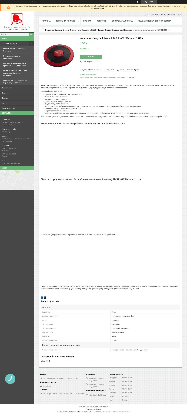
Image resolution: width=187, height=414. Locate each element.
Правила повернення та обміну (154, 21)
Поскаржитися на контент (101, 411)
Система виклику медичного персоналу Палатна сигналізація (15, 73)
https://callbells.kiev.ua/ (11, 163)
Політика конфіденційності (121, 411)
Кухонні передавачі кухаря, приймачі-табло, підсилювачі (15, 64)
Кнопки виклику (8, 108)
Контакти (101, 21)
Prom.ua (106, 407)
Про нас (5, 98)
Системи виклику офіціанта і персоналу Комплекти (15, 81)
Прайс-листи (7, 88)
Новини (5, 93)
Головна (46, 21)
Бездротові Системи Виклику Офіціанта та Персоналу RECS (70, 30)
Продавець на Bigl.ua (93, 409)
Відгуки (5, 103)
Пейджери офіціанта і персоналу (12, 57)
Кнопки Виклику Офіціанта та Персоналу (15, 49)
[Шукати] (31, 34)
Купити (91, 57)
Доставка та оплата (122, 21)
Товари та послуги (9, 43)
